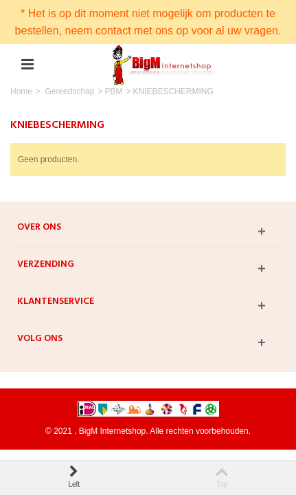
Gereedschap (69, 91)
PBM (113, 91)
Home (21, 91)
